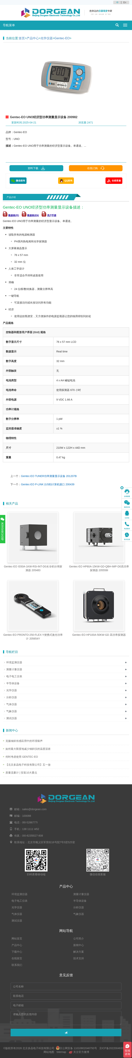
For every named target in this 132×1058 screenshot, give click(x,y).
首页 (22, 38)
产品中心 (33, 38)
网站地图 (49, 1051)
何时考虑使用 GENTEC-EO (21, 756)
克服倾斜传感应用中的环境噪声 (24, 740)
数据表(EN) (30, 215)
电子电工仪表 (14, 676)
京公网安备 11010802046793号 (76, 1048)
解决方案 (78, 951)
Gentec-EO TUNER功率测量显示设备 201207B (49, 476)
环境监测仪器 (14, 662)
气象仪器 (11, 711)
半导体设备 (13, 683)
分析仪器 (11, 697)
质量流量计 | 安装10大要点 (21, 772)
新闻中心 (78, 945)
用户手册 (49, 215)
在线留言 (17, 958)
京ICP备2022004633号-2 (113, 1048)
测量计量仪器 (14, 669)
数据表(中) (11, 215)
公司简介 (78, 938)
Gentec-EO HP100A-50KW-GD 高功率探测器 (99, 634)
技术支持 (78, 958)
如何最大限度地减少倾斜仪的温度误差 (28, 748)
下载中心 (17, 951)
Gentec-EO (62, 38)
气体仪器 (11, 704)
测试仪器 (11, 718)
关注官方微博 (79, 1051)
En (124, 2)
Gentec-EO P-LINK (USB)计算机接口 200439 (47, 484)
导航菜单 (9, 25)
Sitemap (61, 1051)
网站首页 (17, 938)
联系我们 (17, 964)
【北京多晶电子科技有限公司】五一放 (28, 764)
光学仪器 (47, 38)
